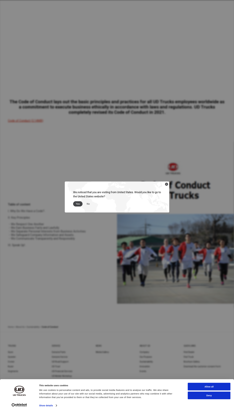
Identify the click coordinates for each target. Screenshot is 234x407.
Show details (46, 401)
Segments (13, 371)
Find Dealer (189, 352)
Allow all (209, 382)
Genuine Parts (59, 352)
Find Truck (189, 357)
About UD (145, 346)
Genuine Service (60, 357)
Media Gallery (102, 352)
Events (143, 371)
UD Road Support (60, 361)
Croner (11, 361)
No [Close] (88, 203)
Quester (12, 357)
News (99, 346)
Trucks (12, 346)
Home (11, 327)
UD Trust (56, 366)
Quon (10, 352)
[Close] (166, 184)
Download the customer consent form (202, 366)
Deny (209, 391)
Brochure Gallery (192, 361)
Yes (78, 203)
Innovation (145, 366)
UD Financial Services (62, 371)
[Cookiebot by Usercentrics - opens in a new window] (19, 401)
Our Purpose (146, 357)
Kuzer (11, 366)
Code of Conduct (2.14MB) (25, 120)
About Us (20, 327)
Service (56, 346)
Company (144, 352)
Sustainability (146, 361)
